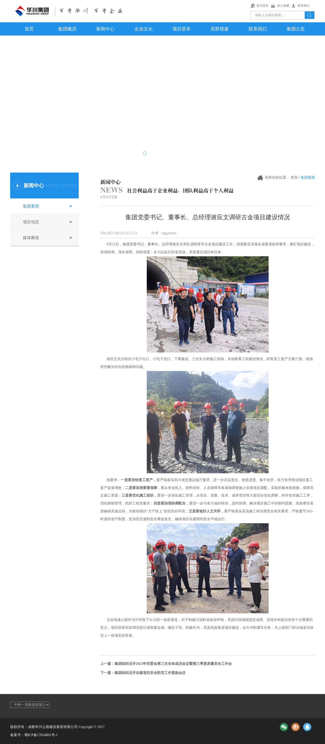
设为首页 (262, 5)
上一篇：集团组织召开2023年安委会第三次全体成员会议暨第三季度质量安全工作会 (166, 664)
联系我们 (304, 5)
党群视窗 (219, 28)
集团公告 (296, 28)
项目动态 (31, 222)
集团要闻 (31, 206)
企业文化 (143, 28)
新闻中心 (105, 28)
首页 (29, 28)
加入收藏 (283, 5)
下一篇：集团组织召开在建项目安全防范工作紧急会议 (143, 673)
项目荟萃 (181, 28)
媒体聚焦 (31, 237)
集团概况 (67, 28)
